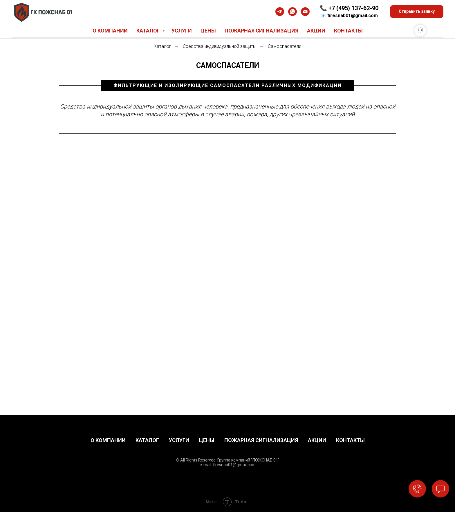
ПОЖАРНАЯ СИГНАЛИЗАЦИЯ (261, 440)
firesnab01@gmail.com (352, 15)
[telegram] (279, 11)
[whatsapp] (292, 11)
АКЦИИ (317, 440)
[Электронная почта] (305, 11)
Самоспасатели (284, 46)
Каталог (148, 31)
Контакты (348, 31)
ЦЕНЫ (206, 440)
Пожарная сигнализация (261, 31)
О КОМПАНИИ (108, 440)
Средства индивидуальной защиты (219, 46)
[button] (416, 11)
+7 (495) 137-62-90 (353, 8)
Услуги (181, 31)
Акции (316, 31)
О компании (110, 31)
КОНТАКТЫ (350, 440)
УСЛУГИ (179, 440)
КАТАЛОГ (147, 440)
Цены (208, 31)
